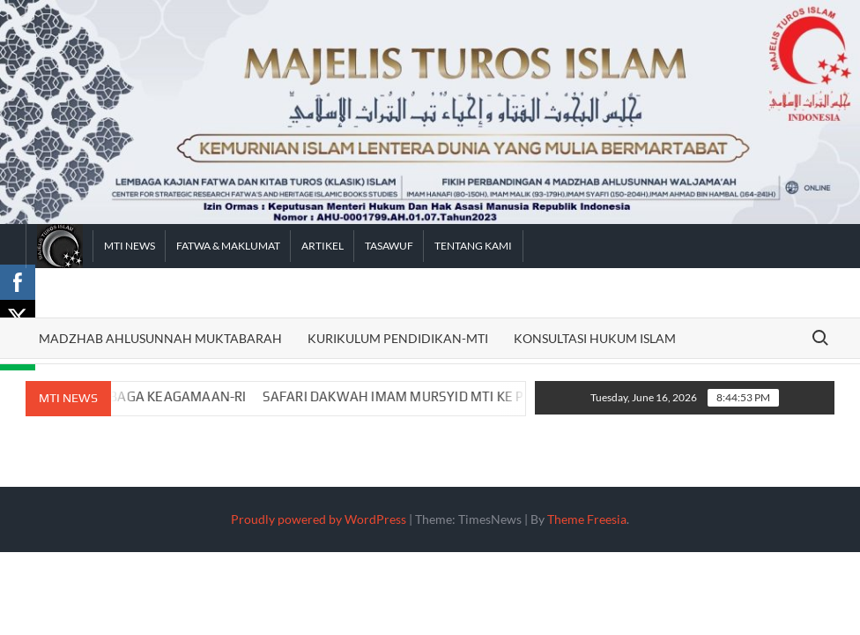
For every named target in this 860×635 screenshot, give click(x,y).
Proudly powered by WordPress (318, 519)
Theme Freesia (586, 519)
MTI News (129, 245)
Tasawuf (389, 245)
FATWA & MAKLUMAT (228, 245)
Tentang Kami (473, 245)
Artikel (322, 245)
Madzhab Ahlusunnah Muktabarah (160, 338)
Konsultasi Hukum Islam (595, 338)
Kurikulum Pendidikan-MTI (398, 338)
